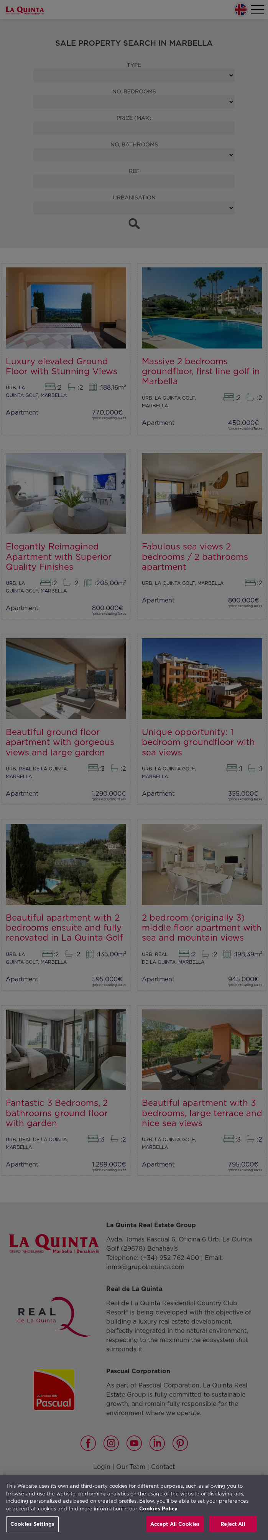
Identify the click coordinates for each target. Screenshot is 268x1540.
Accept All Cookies (175, 1524)
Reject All (232, 1524)
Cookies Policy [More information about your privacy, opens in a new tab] (158, 1509)
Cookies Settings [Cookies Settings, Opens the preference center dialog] (32, 1524)
